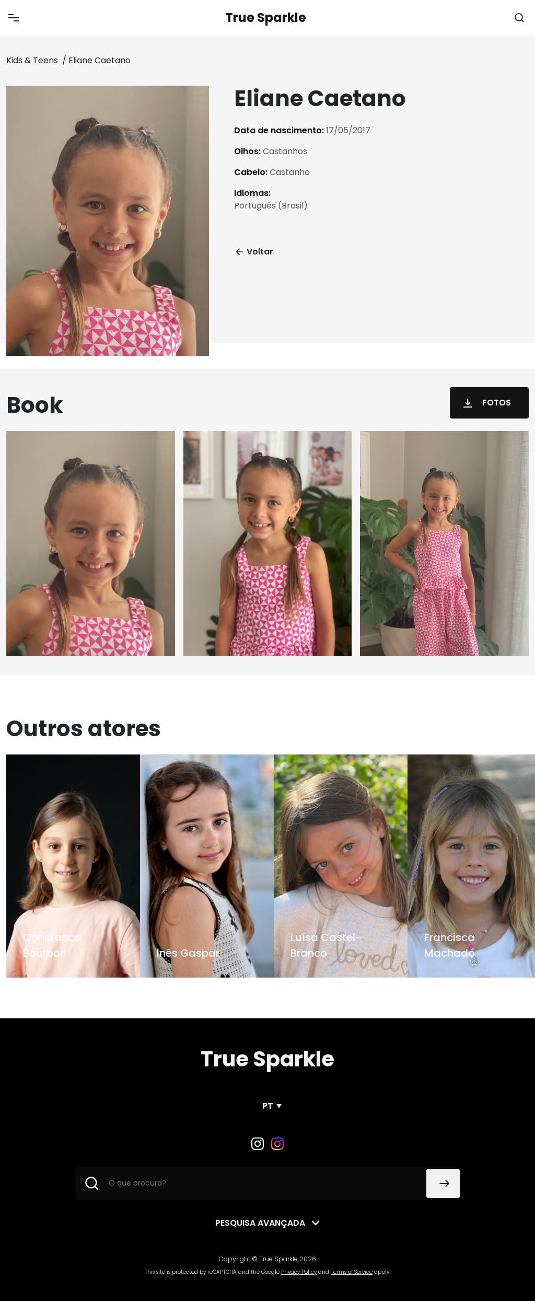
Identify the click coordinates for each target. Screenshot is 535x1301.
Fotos (485, 402)
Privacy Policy (299, 1272)
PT (267, 1106)
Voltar (253, 252)
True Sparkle (265, 17)
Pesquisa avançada (260, 1223)
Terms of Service (352, 1272)
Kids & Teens (33, 60)
